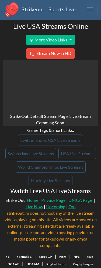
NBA (62, 257)
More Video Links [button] (48, 40)
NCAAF (13, 264)
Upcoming (55, 206)
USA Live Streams (77, 153)
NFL (76, 257)
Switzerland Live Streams (31, 153)
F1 (7, 257)
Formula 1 (24, 257)
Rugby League (83, 264)
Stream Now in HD (50, 54)
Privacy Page (53, 200)
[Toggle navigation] (90, 10)
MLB (90, 257)
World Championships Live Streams (50, 167)
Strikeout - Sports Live (39, 10)
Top (72, 206)
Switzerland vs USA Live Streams (50, 140)
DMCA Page (80, 200)
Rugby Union (55, 264)
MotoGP (45, 257)
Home (32, 200)
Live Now (34, 206)
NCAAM (32, 264)
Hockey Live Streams (50, 180)
